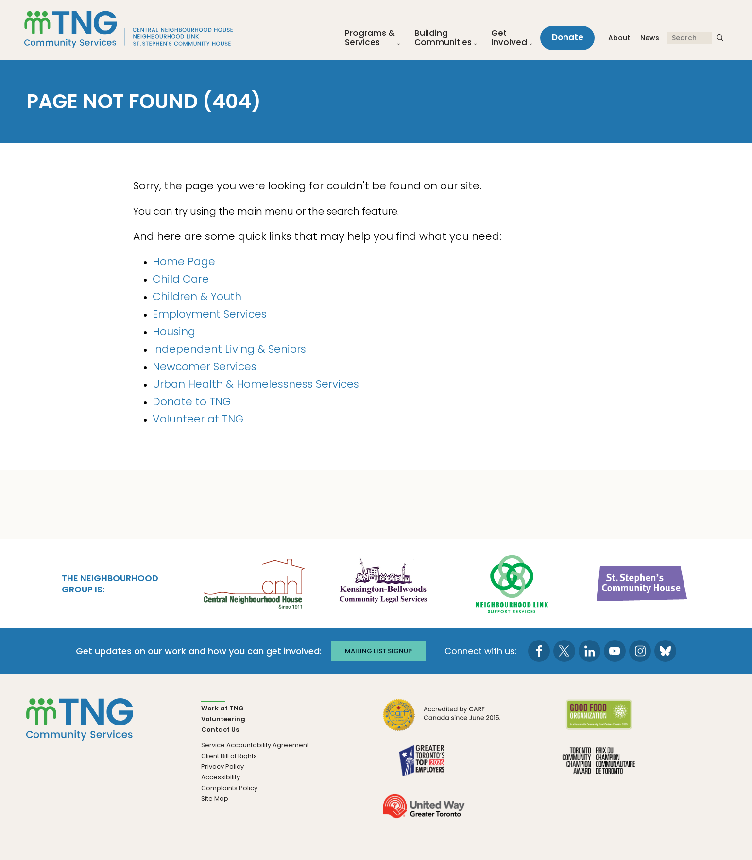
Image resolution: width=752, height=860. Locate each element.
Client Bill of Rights (229, 755)
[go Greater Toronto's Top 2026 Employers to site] (423, 766)
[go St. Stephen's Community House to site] (642, 582)
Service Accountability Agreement (255, 745)
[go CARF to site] (442, 720)
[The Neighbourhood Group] (129, 29)
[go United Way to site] (423, 812)
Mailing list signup (378, 651)
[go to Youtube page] (615, 651)
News (649, 38)
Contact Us (220, 729)
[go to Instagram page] (640, 651)
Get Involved (509, 38)
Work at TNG (222, 708)
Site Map (214, 798)
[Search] (689, 38)
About (619, 38)
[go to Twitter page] (565, 651)
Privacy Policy (222, 766)
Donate (567, 38)
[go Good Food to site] (598, 720)
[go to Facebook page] (539, 651)
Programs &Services (369, 38)
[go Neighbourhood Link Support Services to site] (512, 582)
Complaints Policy (229, 788)
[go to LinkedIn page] (590, 651)
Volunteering (223, 719)
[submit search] (720, 38)
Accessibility (220, 777)
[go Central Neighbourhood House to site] (253, 582)
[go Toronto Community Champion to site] (598, 766)
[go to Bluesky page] (666, 651)
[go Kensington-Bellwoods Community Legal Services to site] (382, 582)
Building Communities (442, 38)
